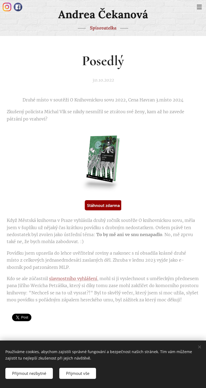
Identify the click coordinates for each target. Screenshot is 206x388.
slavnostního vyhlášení (73, 278)
